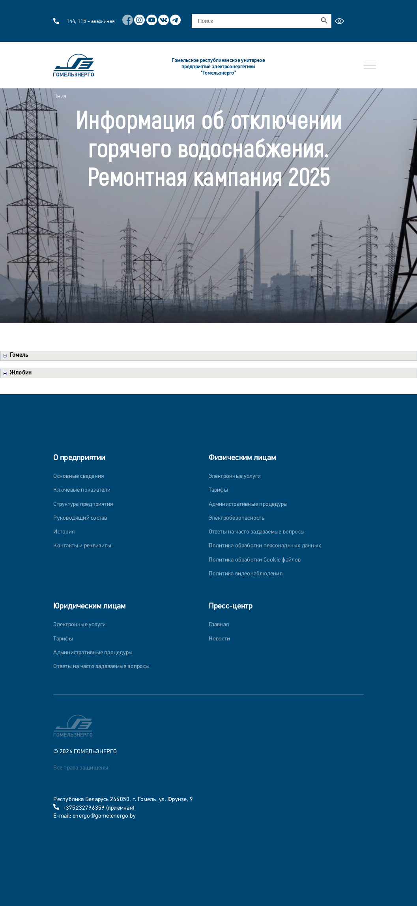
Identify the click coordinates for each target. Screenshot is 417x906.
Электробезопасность (236, 518)
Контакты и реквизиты (82, 546)
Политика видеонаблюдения (245, 574)
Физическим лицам (242, 458)
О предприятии (79, 458)
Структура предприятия (83, 504)
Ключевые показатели (81, 490)
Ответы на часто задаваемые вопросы (257, 532)
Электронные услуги (235, 476)
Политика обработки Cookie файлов (255, 560)
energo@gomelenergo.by (104, 816)
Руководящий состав (80, 518)
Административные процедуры (248, 504)
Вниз (59, 96)
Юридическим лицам (89, 606)
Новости (219, 639)
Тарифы (218, 490)
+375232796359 (84, 808)
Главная (219, 625)
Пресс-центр (230, 606)
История (64, 532)
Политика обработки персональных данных (265, 546)
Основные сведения (78, 476)
